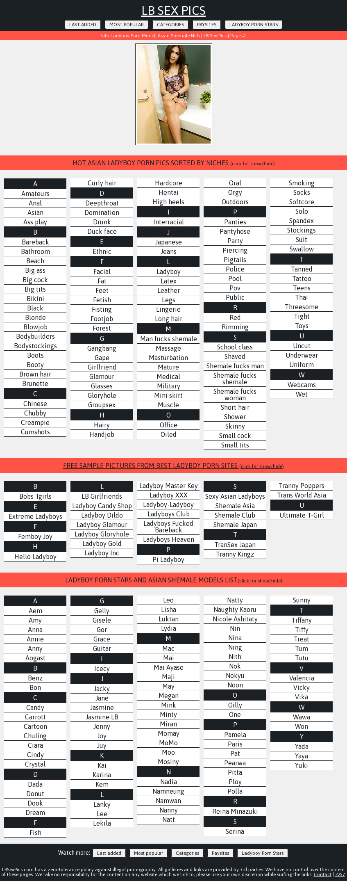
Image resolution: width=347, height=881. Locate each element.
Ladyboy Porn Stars (253, 24)
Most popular (126, 24)
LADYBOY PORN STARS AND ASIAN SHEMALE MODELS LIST (173, 580)
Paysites (206, 24)
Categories (170, 24)
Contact (322, 874)
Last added (82, 24)
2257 (340, 874)
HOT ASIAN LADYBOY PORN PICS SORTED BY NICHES (174, 163)
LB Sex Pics (173, 10)
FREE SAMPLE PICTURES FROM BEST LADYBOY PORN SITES (173, 465)
